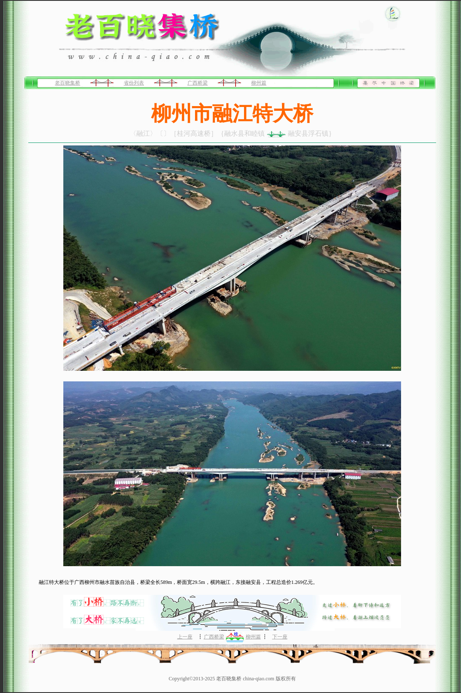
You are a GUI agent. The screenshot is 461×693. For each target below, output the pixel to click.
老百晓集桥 (67, 83)
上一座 (185, 637)
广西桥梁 (197, 83)
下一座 (279, 637)
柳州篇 (258, 83)
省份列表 (134, 83)
